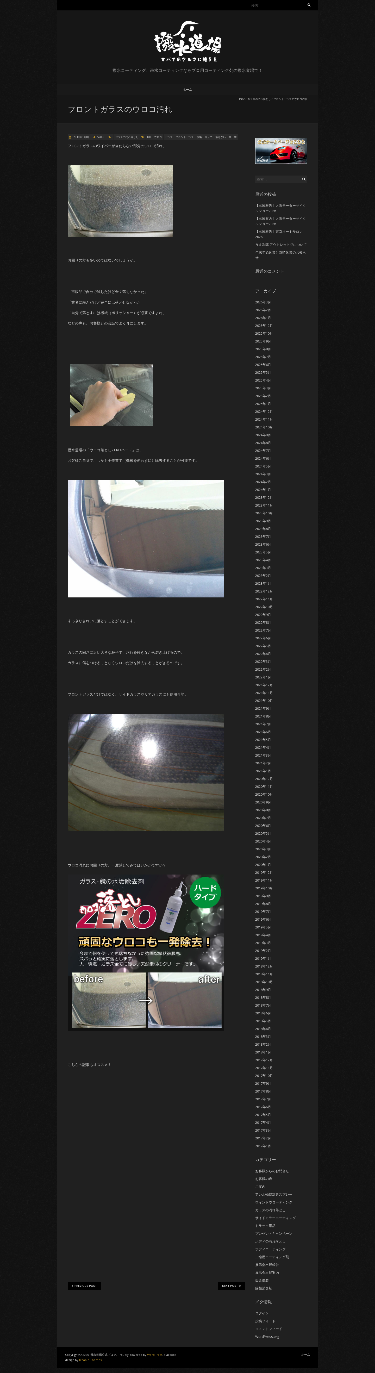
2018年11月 (264, 974)
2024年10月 (264, 427)
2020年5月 (263, 833)
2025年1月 (263, 403)
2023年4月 (263, 560)
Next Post (231, 1285)
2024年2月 (263, 481)
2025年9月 (263, 341)
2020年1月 (263, 864)
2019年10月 (264, 888)
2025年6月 (263, 364)
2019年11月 (264, 880)
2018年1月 (263, 1052)
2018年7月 (263, 1005)
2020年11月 (264, 786)
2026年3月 (263, 302)
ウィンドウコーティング (273, 1202)
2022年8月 (263, 622)
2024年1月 (263, 489)
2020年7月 (263, 817)
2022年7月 (263, 630)
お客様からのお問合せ (272, 1171)
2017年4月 (263, 1122)
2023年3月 (263, 567)
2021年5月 (263, 739)
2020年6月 (263, 825)
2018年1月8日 (82, 137)
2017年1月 (263, 1146)
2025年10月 (264, 333)
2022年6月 (263, 638)
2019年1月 (263, 958)
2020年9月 (263, 802)
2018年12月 (264, 966)
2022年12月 (264, 591)
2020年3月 (263, 849)
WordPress (154, 1355)
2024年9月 (263, 435)
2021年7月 (263, 724)
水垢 (199, 137)
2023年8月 (263, 528)
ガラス (169, 137)
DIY (149, 137)
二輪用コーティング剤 (272, 1257)
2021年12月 (264, 685)
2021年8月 (263, 716)
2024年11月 (264, 419)
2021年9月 (263, 708)
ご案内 (260, 1186)
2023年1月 (263, 583)
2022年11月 (264, 599)
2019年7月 (263, 911)
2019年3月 (263, 942)
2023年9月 (263, 521)
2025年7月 (263, 356)
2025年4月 (263, 380)
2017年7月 (263, 1099)
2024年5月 (263, 466)
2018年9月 (263, 989)
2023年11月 (264, 505)
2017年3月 (263, 1130)
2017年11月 (264, 1067)
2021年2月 (263, 763)
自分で (209, 137)
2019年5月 (263, 927)
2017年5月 (263, 1114)
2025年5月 (263, 372)
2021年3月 (263, 755)
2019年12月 (264, 872)
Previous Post (84, 1285)
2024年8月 (263, 442)
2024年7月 (263, 450)
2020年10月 (264, 794)
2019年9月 (263, 896)
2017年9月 (263, 1083)
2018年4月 (263, 1028)
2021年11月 (264, 692)
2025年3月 (263, 388)
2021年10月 (264, 700)
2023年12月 (264, 497)
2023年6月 (263, 544)
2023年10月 (264, 513)
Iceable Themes (90, 1360)
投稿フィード (265, 1321)
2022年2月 (263, 669)
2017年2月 (263, 1138)
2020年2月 (263, 856)
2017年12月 (264, 1060)
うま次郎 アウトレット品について (281, 244)
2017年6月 (263, 1106)
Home (241, 99)
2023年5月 (263, 552)
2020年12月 (264, 778)
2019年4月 (263, 935)
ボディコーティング (270, 1249)
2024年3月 (263, 474)
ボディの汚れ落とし (270, 1241)
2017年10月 (264, 1075)
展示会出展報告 (267, 1264)
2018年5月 (263, 1021)
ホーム (187, 89)
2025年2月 (263, 396)
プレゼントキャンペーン (273, 1233)
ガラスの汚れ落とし (259, 99)
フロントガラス (185, 137)
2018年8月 (263, 997)
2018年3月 (263, 1036)
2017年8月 (263, 1091)
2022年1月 (263, 677)
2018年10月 (264, 981)
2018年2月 (263, 1044)
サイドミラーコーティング (275, 1217)
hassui (100, 137)
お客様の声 (263, 1178)
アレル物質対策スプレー (273, 1194)
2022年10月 (264, 606)
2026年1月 (263, 317)
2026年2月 (263, 310)
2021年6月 (263, 731)
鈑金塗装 (262, 1280)
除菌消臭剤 (263, 1288)
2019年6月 (263, 919)
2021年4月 (263, 747)
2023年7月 (263, 536)
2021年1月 (263, 771)
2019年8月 (263, 903)
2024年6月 (263, 458)
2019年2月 (263, 950)
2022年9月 (263, 614)
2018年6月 (263, 1013)
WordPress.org (267, 1336)
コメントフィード (268, 1328)
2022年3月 (263, 661)
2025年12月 (264, 325)
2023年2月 (263, 575)
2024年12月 (264, 411)
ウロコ (158, 137)
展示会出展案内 (267, 1272)
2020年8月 (263, 810)
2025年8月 (263, 349)
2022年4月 (263, 653)
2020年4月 (263, 841)
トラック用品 (265, 1225)
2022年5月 (263, 646)
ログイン (262, 1313)
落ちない (220, 137)
